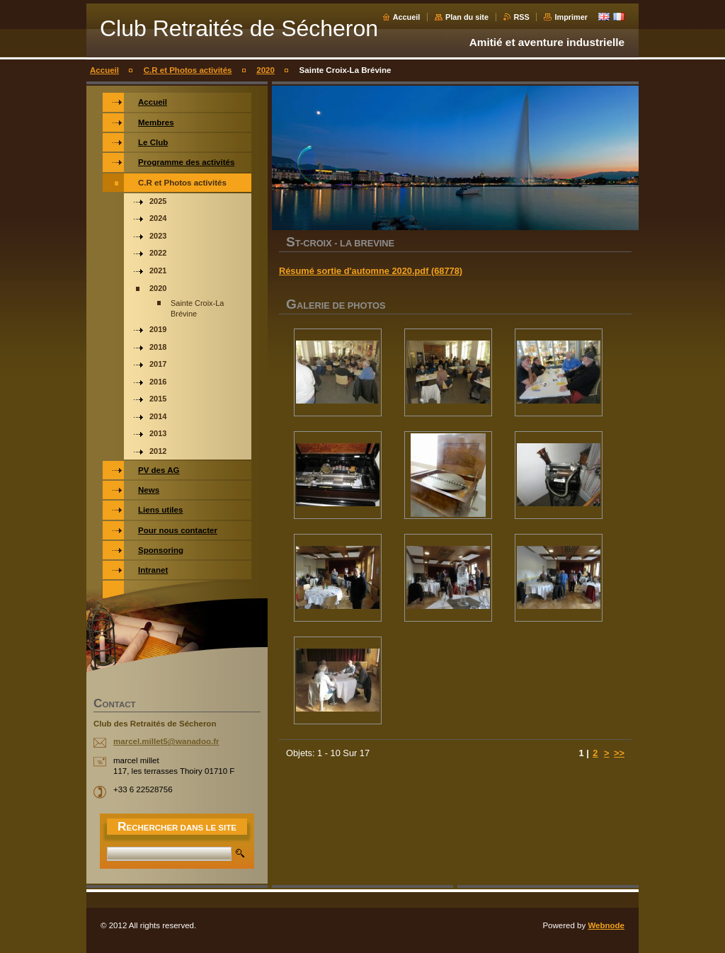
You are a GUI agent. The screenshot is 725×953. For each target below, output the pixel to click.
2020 (265, 70)
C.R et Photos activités (188, 70)
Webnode (606, 925)
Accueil (407, 17)
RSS (522, 17)
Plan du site (467, 17)
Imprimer (571, 17)
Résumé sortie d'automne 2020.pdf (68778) (370, 271)
